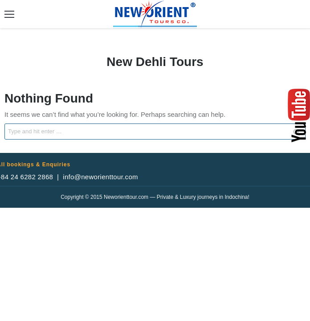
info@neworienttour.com (100, 177)
